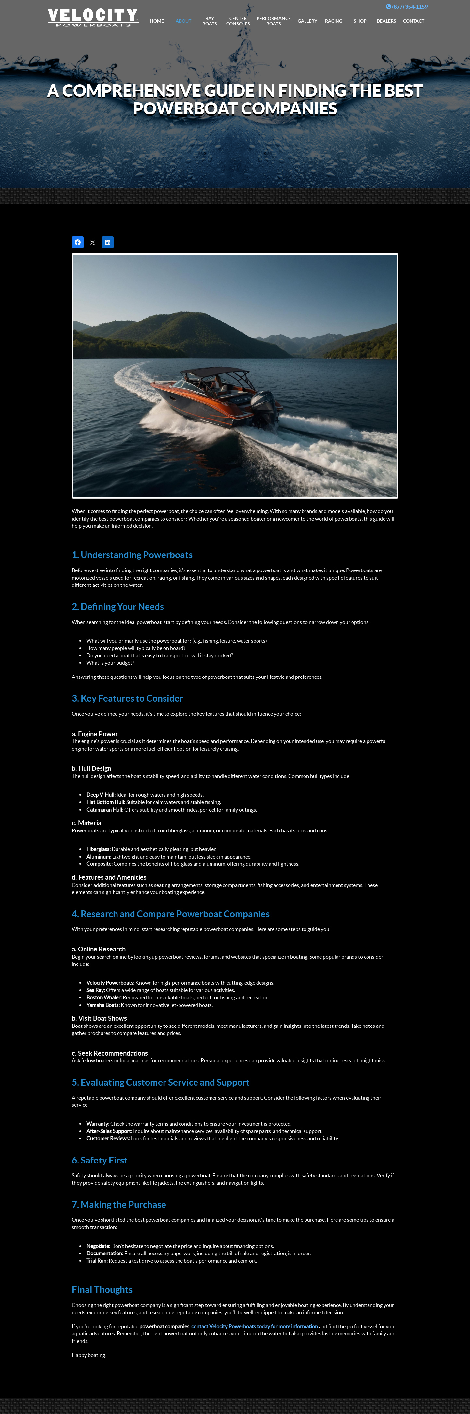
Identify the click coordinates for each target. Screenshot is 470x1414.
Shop (360, 20)
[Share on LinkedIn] (108, 242)
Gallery (307, 20)
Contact (413, 20)
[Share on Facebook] (78, 242)
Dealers (386, 20)
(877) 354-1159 (407, 7)
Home (157, 20)
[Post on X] (93, 242)
